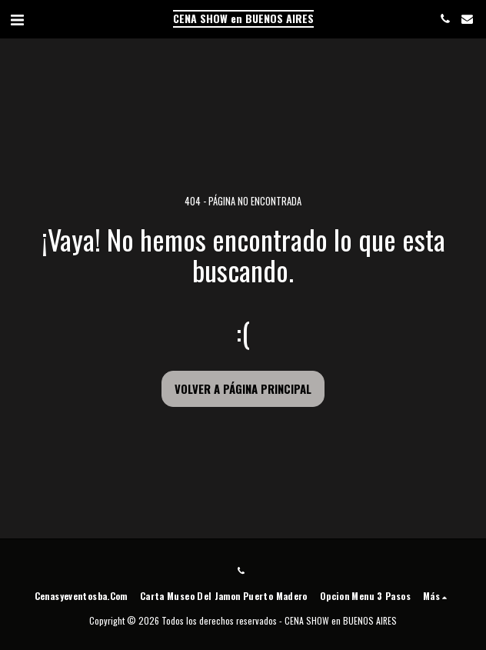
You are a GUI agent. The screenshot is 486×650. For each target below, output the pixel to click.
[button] (17, 18)
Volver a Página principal (243, 388)
